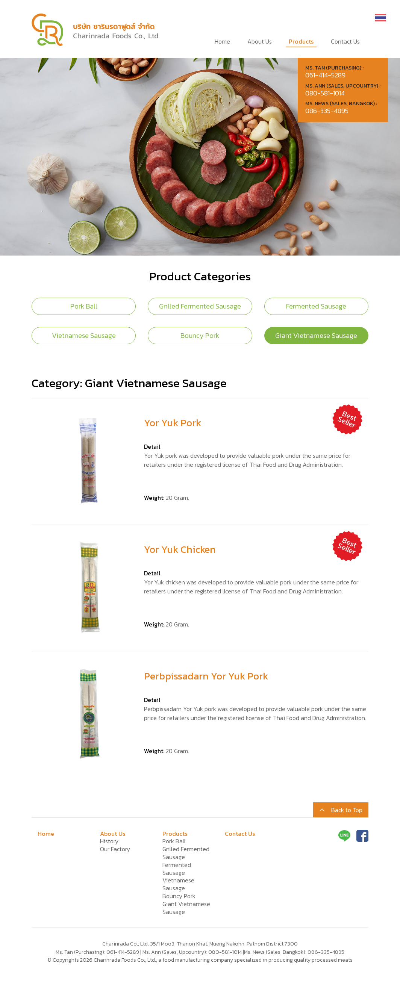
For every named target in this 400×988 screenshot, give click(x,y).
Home (222, 41)
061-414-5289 (122, 952)
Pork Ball (83, 306)
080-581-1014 (225, 952)
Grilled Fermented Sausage (200, 306)
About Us (259, 41)
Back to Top (346, 809)
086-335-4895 (326, 952)
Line (344, 836)
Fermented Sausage (316, 306)
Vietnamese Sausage (84, 335)
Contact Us (345, 41)
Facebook (362, 836)
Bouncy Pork (199, 335)
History (109, 841)
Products (301, 41)
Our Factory (115, 848)
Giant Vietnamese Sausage (316, 335)
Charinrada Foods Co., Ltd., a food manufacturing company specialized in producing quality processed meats (95, 29)
